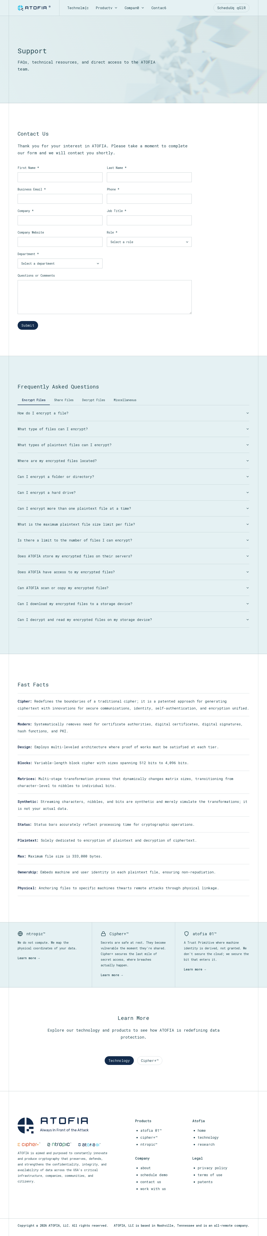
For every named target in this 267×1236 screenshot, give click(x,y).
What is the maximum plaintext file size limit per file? (133, 524)
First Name (28, 168)
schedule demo (154, 1174)
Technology (119, 1060)
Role (112, 232)
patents (205, 1181)
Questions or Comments (36, 275)
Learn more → (29, 958)
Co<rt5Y (159, 7)
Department (28, 254)
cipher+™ (149, 1137)
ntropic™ (148, 1144)
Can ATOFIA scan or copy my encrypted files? (133, 587)
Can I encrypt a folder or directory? (133, 476)
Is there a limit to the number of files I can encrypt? (133, 540)
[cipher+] (29, 1144)
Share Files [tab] (64, 400)
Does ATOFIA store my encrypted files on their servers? (133, 556)
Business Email (32, 189)
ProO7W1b (107, 7)
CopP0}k (135, 7)
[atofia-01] (89, 1144)
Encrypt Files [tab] (33, 400)
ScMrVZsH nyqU (232, 7)
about (145, 1167)
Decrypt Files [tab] (93, 400)
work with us (153, 1188)
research (206, 1144)
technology (208, 1137)
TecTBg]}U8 (78, 7)
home (202, 1130)
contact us (150, 1181)
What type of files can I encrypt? (133, 429)
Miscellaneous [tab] (125, 400)
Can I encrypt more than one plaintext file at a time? (133, 508)
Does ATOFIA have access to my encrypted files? (133, 572)
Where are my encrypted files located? (133, 460)
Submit (27, 325)
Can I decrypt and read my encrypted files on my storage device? (133, 619)
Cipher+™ (150, 1060)
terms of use (210, 1174)
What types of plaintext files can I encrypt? (133, 444)
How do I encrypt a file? (133, 413)
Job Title (116, 211)
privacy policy (212, 1167)
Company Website (31, 232)
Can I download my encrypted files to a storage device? (133, 603)
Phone (113, 189)
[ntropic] (59, 1144)
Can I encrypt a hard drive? (133, 492)
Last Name (117, 168)
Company (26, 211)
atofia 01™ (151, 1130)
